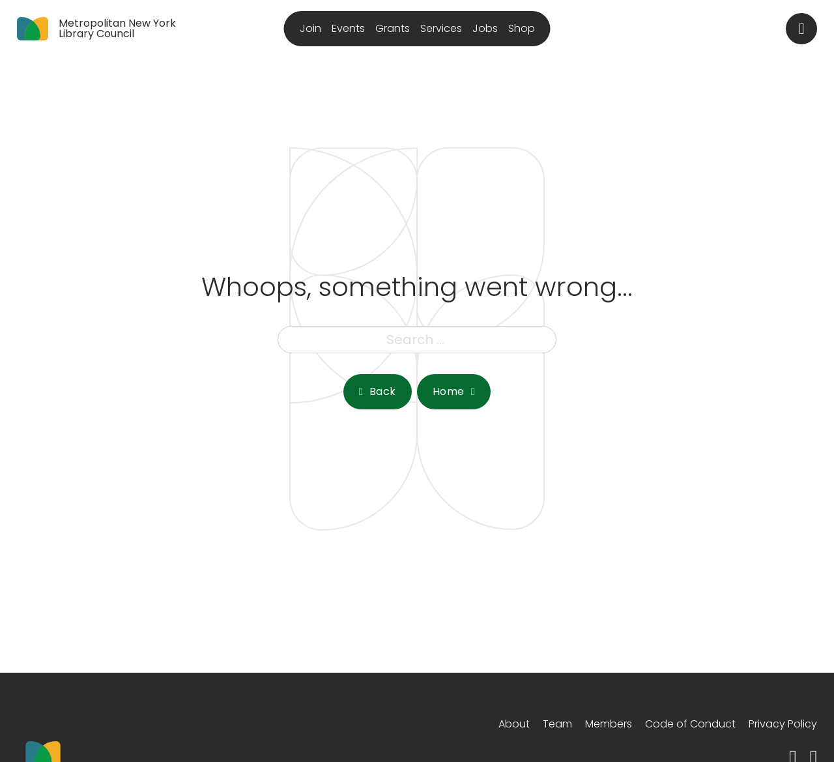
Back (377, 391)
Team (557, 723)
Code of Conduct (690, 723)
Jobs (485, 28)
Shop (521, 28)
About (514, 723)
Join (310, 28)
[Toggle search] (801, 28)
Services (441, 28)
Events (348, 28)
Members (608, 723)
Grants (392, 28)
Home (454, 391)
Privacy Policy (783, 723)
